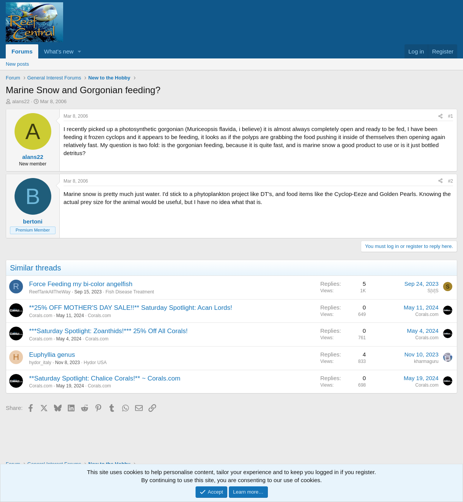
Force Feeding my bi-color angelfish (80, 284)
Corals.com (40, 315)
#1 (450, 116)
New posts (17, 64)
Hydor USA (95, 362)
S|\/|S (433, 290)
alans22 (21, 101)
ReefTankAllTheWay (49, 292)
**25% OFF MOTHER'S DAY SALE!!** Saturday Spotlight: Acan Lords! (130, 307)
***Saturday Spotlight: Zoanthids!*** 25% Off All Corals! (108, 331)
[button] (79, 51)
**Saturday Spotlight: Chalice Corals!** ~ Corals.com (104, 378)
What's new (58, 51)
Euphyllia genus (52, 354)
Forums (22, 51)
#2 (450, 181)
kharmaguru (426, 361)
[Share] (440, 116)
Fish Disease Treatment (130, 292)
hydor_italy (40, 362)
